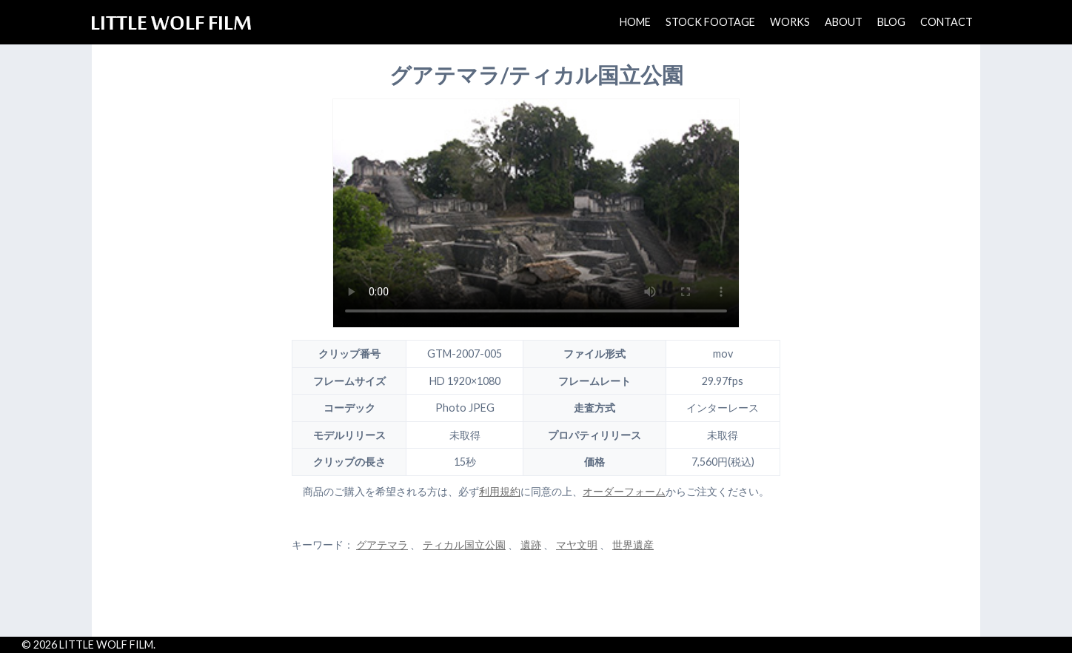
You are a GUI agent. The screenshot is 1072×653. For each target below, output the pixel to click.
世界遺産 (633, 544)
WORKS (790, 22)
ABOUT (843, 22)
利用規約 (499, 491)
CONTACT (946, 22)
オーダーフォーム (624, 491)
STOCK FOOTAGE (710, 22)
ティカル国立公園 (464, 544)
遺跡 (530, 544)
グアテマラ (382, 544)
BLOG (891, 22)
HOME (635, 22)
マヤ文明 (576, 544)
